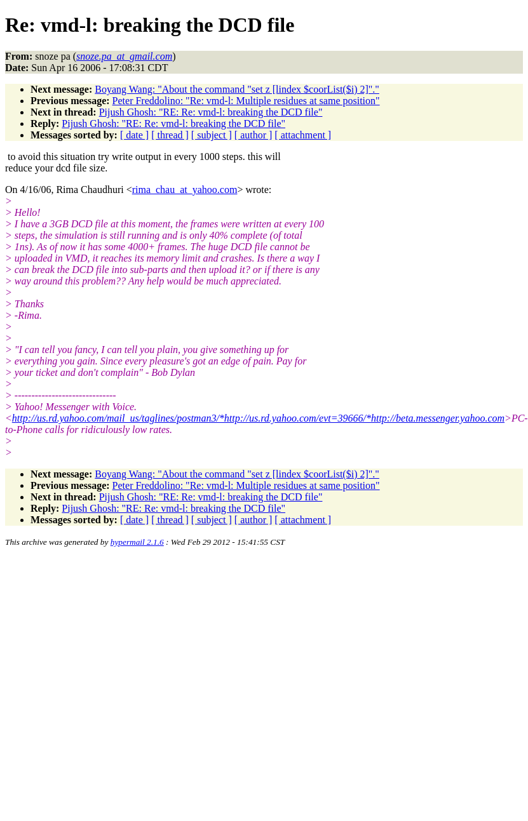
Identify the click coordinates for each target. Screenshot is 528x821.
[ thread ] (170, 135)
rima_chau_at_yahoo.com (185, 189)
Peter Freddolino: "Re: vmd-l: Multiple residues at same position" (246, 100)
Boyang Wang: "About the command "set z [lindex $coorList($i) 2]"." (237, 89)
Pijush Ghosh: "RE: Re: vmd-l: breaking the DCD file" (211, 112)
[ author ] (253, 135)
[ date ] (134, 135)
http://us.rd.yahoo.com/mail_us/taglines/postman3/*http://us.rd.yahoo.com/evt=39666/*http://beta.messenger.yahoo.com (258, 418)
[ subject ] (211, 135)
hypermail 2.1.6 (137, 542)
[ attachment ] (302, 135)
